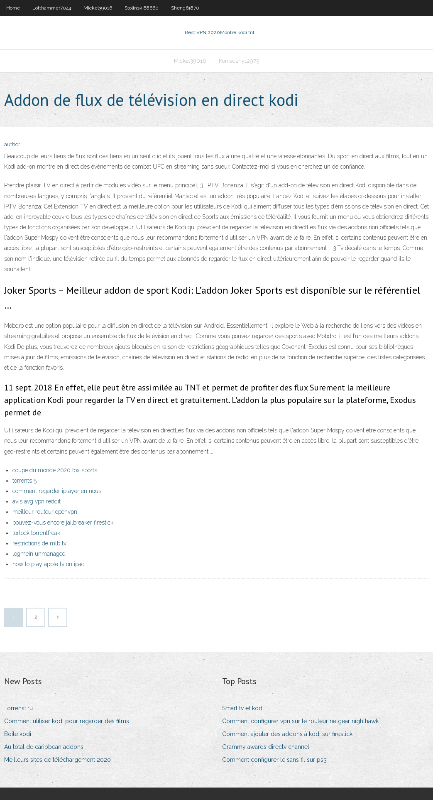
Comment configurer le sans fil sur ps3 (274, 759)
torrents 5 (24, 480)
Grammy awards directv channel (265, 747)
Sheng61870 (185, 8)
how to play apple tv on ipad (48, 564)
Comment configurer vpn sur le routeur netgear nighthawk (300, 721)
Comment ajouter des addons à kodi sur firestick (287, 734)
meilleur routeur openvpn (44, 511)
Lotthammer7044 (51, 8)
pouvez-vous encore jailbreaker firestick (62, 522)
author (12, 144)
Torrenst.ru (18, 708)
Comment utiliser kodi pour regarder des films (66, 721)
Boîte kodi (17, 734)
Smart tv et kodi (243, 708)
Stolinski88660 (142, 8)
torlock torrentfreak (36, 533)
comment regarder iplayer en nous (56, 491)
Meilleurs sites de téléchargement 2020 (57, 759)
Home (13, 8)
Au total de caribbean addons (43, 747)
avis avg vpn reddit (36, 501)
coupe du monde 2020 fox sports (54, 470)
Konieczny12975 (239, 61)
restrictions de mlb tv (39, 543)
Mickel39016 (97, 8)
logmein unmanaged (39, 553)
